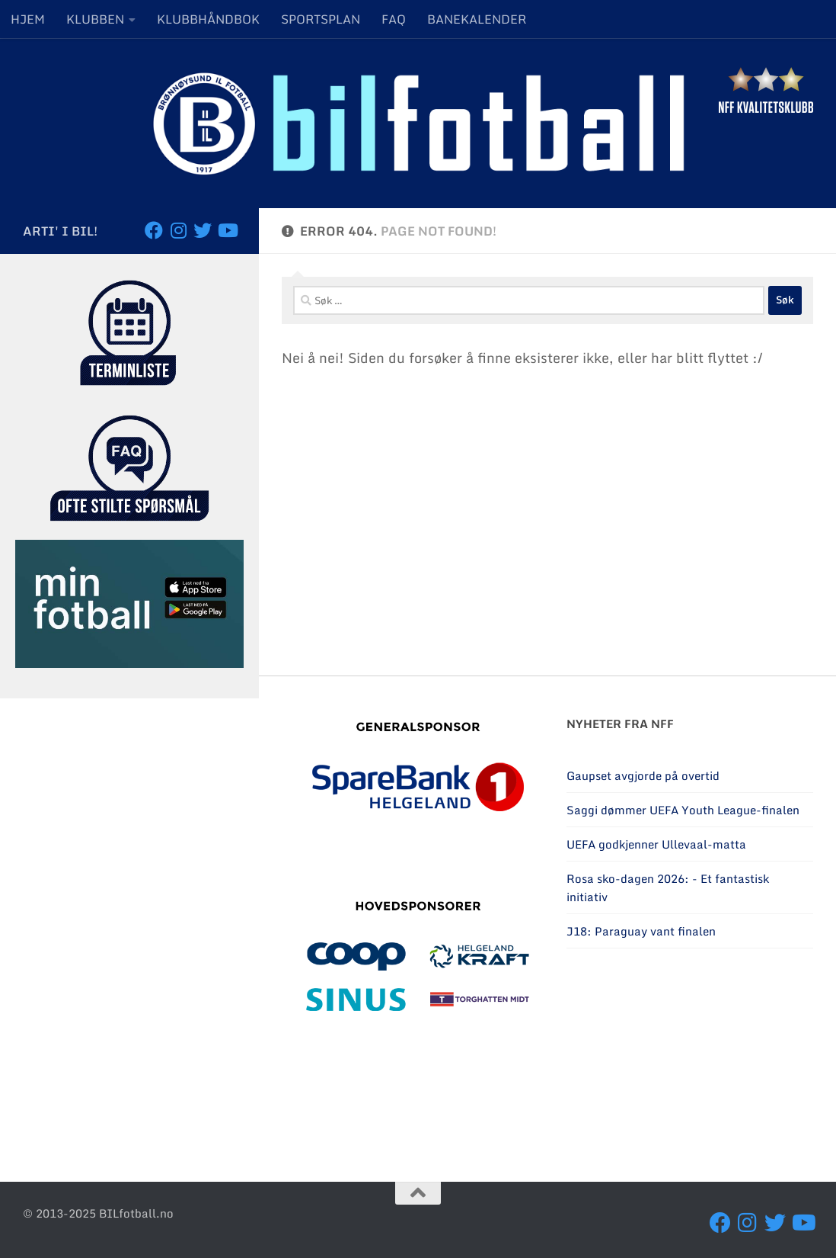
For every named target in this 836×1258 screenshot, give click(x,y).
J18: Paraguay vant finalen (641, 931)
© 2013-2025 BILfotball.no (98, 1213)
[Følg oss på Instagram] (178, 230)
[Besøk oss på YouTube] (227, 230)
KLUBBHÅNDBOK (208, 19)
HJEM (28, 19)
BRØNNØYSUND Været (689, 1057)
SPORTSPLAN (320, 19)
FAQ (393, 19)
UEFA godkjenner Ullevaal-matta (656, 844)
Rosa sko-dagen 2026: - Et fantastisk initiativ (667, 887)
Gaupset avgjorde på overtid (643, 775)
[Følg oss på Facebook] (154, 230)
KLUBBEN (95, 19)
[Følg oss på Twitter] (202, 230)
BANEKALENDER (476, 19)
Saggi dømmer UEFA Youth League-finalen (682, 810)
